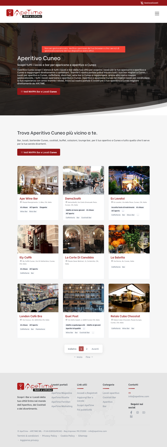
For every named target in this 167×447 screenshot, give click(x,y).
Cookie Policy (68, 435)
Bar (104, 406)
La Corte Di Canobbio (79, 257)
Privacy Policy (49, 435)
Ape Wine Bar (29, 198)
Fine (89, 357)
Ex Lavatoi (118, 198)
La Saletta (118, 257)
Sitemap (82, 435)
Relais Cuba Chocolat (125, 316)
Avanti (95, 348)
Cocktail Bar (109, 397)
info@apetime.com (138, 396)
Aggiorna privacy (29, 440)
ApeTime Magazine (61, 392)
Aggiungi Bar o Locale (85, 399)
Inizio (78, 357)
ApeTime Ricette (60, 397)
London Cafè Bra (31, 316)
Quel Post (71, 316)
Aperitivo (107, 401)
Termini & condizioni (28, 435)
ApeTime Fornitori (60, 401)
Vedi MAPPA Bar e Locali (39, 91)
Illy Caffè (26, 257)
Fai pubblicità (84, 409)
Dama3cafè (73, 198)
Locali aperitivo (111, 392)
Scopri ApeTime (85, 405)
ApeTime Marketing (61, 406)
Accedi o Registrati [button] (87, 392)
